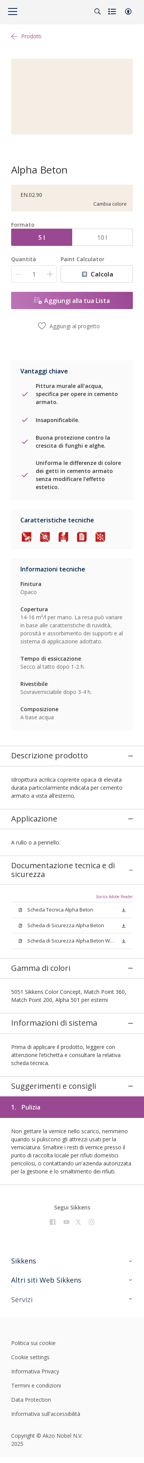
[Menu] (12, 11)
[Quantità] (34, 274)
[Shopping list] (113, 11)
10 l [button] (102, 237)
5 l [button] (41, 237)
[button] (128, 11)
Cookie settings (30, 1307)
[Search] (97, 11)
